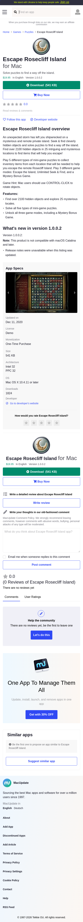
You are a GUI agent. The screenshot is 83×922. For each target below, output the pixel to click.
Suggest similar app (41, 761)
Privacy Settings (12, 871)
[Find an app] (15, 12)
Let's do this (41, 635)
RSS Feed (8, 907)
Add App (8, 826)
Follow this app (14, 119)
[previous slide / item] (8, 292)
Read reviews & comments (17, 110)
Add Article (9, 844)
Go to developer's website (22, 403)
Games (17, 32)
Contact (7, 889)
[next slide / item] (74, 292)
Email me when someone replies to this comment (39, 556)
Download (41, 85)
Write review (41, 503)
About (6, 817)
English (7, 808)
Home (6, 32)
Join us (64, 2)
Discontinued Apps (14, 835)
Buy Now (41, 95)
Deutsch (18, 808)
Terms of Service (13, 853)
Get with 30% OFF (41, 714)
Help (5, 898)
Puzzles (29, 32)
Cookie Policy (11, 880)
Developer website (44, 119)
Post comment (41, 565)
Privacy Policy (11, 862)
